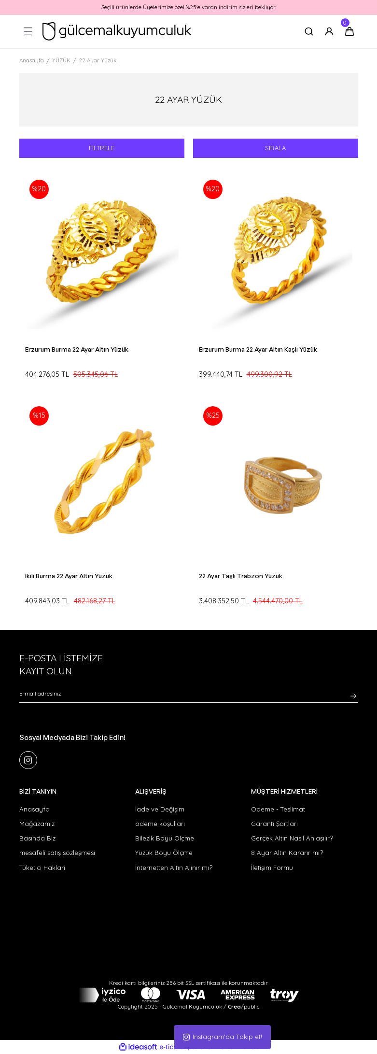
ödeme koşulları (160, 823)
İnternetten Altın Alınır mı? (173, 867)
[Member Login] (329, 31)
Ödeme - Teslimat (278, 809)
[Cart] (349, 31)
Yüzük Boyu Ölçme (164, 853)
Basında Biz (37, 838)
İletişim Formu (272, 867)
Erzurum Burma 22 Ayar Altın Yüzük (76, 349)
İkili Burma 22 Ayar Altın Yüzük (68, 576)
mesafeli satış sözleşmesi (57, 853)
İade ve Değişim (159, 809)
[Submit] (353, 696)
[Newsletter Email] (188, 696)
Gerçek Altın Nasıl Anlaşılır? (292, 838)
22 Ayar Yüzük (97, 60)
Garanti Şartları (274, 823)
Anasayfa (34, 809)
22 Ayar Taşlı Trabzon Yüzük (240, 576)
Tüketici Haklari (42, 867)
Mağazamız (37, 823)
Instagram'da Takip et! (222, 1037)
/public (244, 1007)
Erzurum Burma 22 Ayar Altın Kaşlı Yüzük (258, 349)
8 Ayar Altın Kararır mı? (287, 853)
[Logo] (117, 31)
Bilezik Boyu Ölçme (164, 838)
